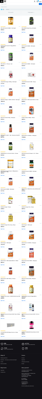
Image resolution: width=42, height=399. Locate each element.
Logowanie (2, 370)
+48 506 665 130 (24, 383)
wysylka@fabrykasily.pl (25, 371)
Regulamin (23, 359)
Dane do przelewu (4, 363)
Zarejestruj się (3, 372)
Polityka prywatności (4, 357)
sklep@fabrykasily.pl (25, 382)
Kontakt (23, 363)
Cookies (2, 361)
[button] (31, 12)
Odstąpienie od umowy (25, 361)
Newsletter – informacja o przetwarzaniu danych (9, 359)
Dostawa (23, 357)
